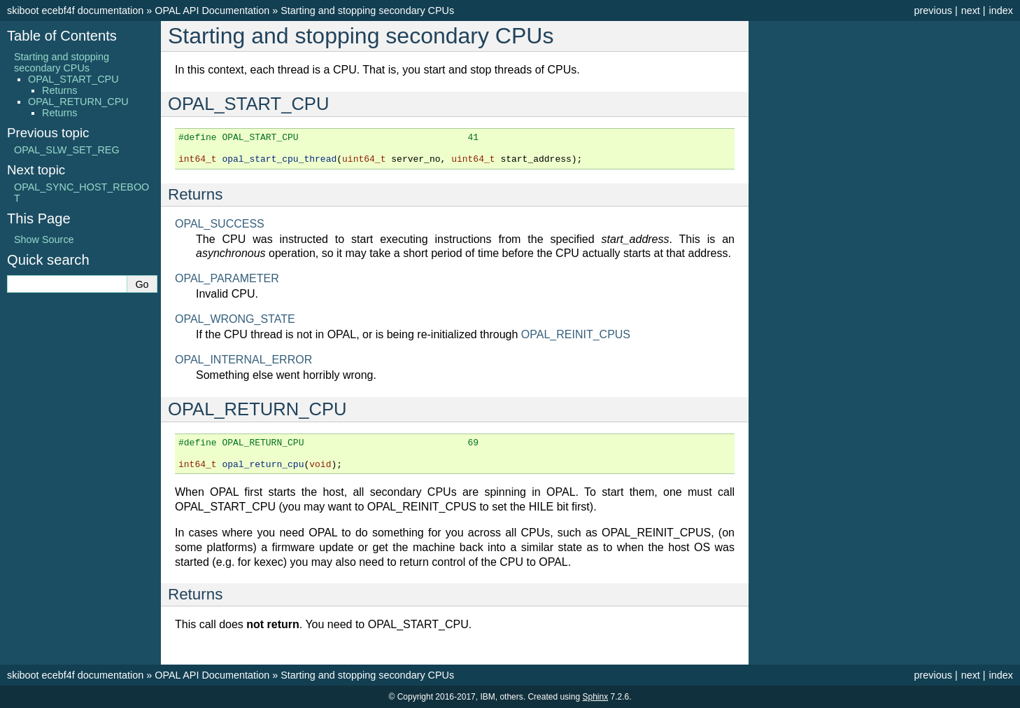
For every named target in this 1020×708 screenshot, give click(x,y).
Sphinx (595, 697)
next (970, 10)
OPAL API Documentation (212, 10)
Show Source (44, 239)
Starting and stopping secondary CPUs (367, 10)
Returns (59, 90)
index (1001, 10)
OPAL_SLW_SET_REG (67, 149)
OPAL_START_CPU (73, 79)
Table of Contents (62, 35)
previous (932, 10)
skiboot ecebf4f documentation (75, 10)
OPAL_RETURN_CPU (78, 101)
